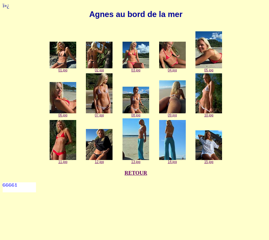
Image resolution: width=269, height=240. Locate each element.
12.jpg (99, 160)
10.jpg (208, 113)
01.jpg (63, 68)
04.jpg (172, 68)
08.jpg (136, 113)
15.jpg (208, 160)
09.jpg (172, 113)
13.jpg (136, 160)
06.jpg (63, 113)
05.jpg (208, 68)
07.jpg (99, 113)
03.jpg (136, 68)
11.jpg (63, 160)
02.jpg (99, 68)
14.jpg (172, 160)
